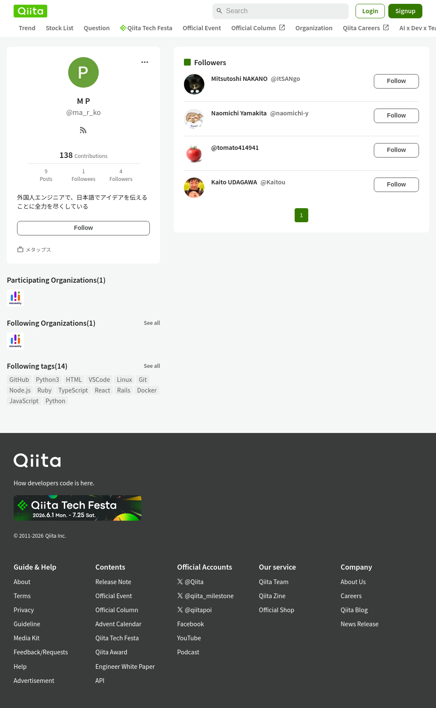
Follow (83, 227)
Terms (22, 595)
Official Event (202, 27)
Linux (124, 379)
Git (143, 379)
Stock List (59, 27)
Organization (314, 27)
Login (370, 10)
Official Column (258, 27)
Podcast (188, 652)
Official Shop (276, 609)
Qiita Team (274, 581)
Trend (27, 27)
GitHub (19, 379)
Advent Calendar (118, 623)
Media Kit (27, 637)
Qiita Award (111, 652)
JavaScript (24, 400)
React (102, 390)
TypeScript (73, 390)
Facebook (190, 623)
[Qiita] (30, 11)
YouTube (189, 637)
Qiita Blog (354, 609)
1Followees (83, 174)
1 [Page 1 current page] (301, 215)
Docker (147, 390)
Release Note (113, 581)
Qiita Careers (366, 27)
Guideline (27, 623)
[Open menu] (144, 62)
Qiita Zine (272, 595)
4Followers (120, 174)
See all (152, 322)
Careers (351, 595)
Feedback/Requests (41, 652)
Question (97, 27)
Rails (123, 390)
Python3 (47, 379)
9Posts (46, 174)
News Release (360, 623)
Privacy (24, 609)
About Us (353, 581)
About (22, 581)
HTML (74, 379)
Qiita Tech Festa (146, 27)
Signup (405, 10)
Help (20, 666)
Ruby (44, 390)
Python (56, 400)
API (99, 680)
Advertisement (34, 680)
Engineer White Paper (125, 666)
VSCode (99, 379)
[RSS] (83, 129)
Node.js (20, 390)
